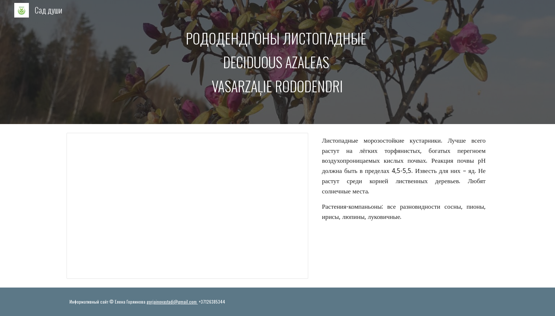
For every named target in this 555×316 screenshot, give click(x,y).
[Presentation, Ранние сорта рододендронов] (187, 206)
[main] (277, 62)
